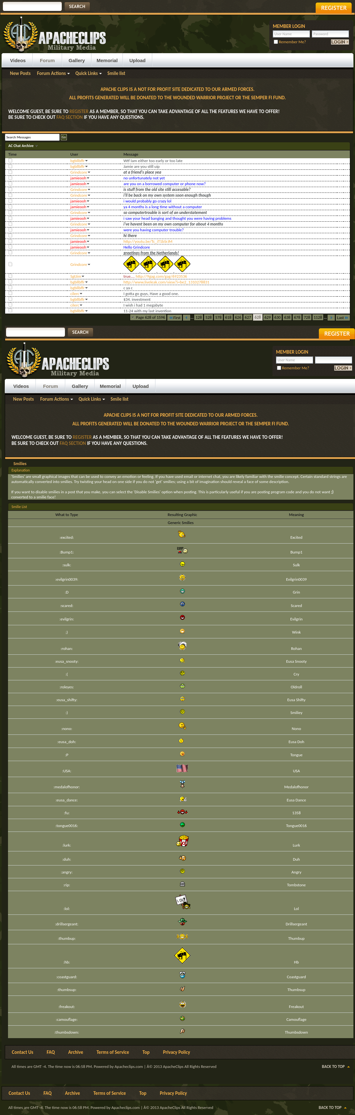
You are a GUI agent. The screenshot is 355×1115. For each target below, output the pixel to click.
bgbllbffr (77, 160)
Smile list (116, 73)
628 (258, 317)
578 (218, 317)
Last (343, 317)
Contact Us (22, 1052)
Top (146, 1052)
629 (267, 317)
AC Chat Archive (21, 145)
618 (228, 317)
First (175, 317)
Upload (137, 60)
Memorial (107, 60)
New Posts (20, 73)
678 (297, 317)
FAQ (51, 1052)
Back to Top (333, 1066)
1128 (318, 317)
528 (208, 317)
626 (238, 317)
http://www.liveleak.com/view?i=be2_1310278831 (166, 282)
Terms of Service (113, 1052)
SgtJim (75, 276)
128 (198, 317)
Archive (75, 1052)
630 (277, 317)
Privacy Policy (176, 1052)
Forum (47, 60)
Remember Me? (290, 41)
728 (307, 317)
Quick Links (86, 73)
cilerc (74, 293)
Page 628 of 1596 (150, 317)
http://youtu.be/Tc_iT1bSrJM (147, 241)
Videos (18, 60)
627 (248, 317)
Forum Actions (51, 73)
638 (287, 317)
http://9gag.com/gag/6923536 (161, 276)
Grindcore (78, 172)
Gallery (77, 60)
